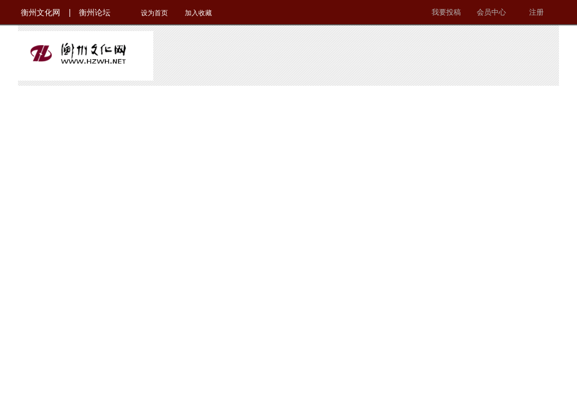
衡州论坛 (94, 12)
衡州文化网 (40, 12)
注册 (536, 12)
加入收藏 (198, 13)
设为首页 (154, 13)
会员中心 (491, 12)
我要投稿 (446, 12)
